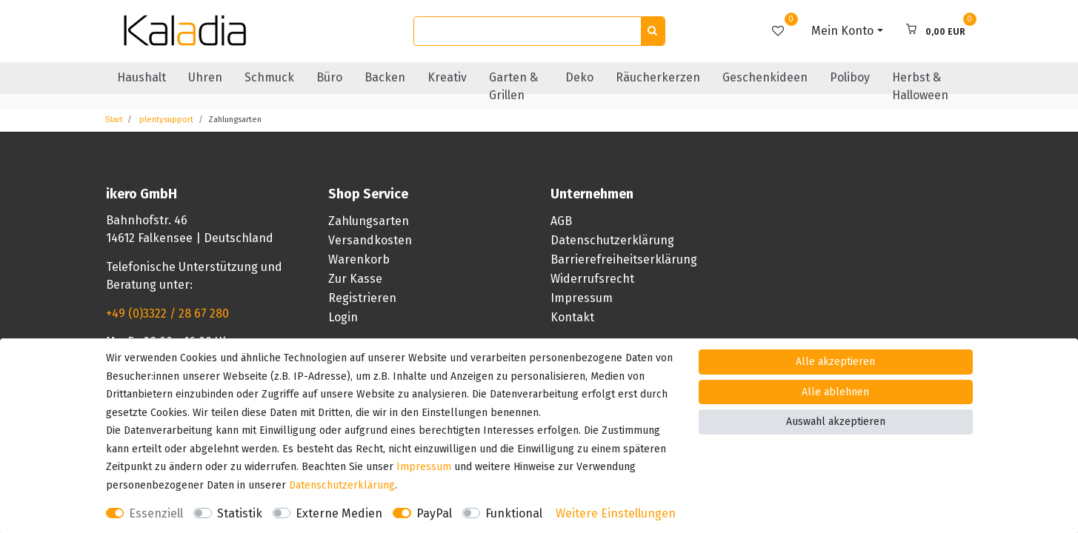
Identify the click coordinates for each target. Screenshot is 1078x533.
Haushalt (141, 77)
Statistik (239, 513)
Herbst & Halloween (920, 86)
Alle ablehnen (835, 392)
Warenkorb (359, 259)
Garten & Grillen (513, 86)
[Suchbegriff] (527, 31)
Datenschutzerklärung (612, 240)
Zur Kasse (355, 279)
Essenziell (156, 513)
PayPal (434, 513)
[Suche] (653, 31)
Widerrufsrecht (592, 279)
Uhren (205, 77)
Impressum (581, 298)
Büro (329, 77)
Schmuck (269, 77)
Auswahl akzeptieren (835, 421)
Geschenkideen (765, 77)
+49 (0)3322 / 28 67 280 (167, 313)
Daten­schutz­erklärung (342, 485)
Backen (385, 77)
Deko (579, 77)
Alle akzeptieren (835, 361)
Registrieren (362, 298)
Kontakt (572, 317)
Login (343, 317)
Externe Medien (339, 513)
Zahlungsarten (368, 221)
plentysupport (165, 119)
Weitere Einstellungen (616, 513)
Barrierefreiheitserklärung (623, 259)
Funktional (513, 513)
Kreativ (447, 77)
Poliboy (850, 77)
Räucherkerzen (658, 77)
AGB (561, 221)
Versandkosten (370, 240)
